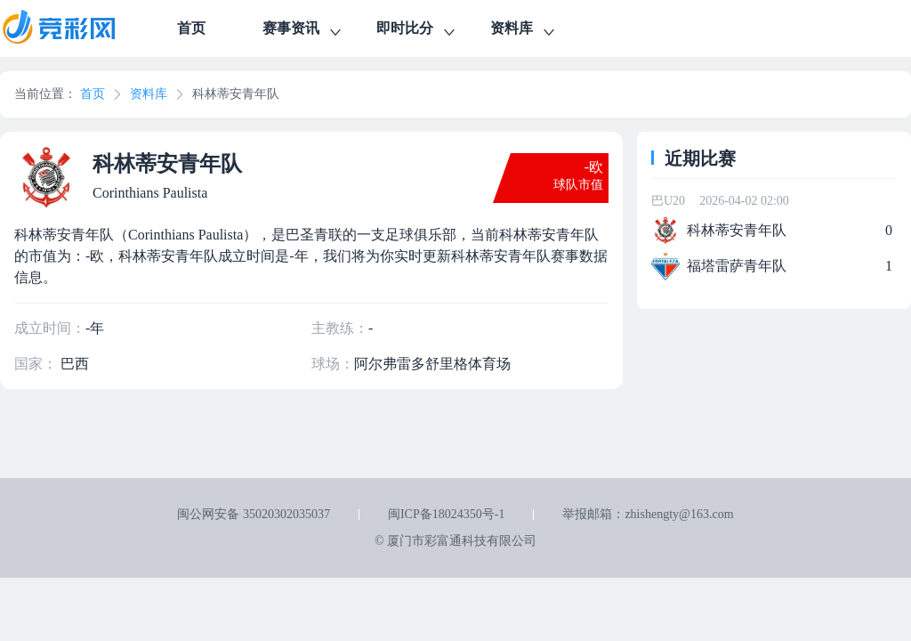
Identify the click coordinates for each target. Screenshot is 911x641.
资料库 (524, 30)
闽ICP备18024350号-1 (446, 514)
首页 (191, 28)
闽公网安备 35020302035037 (253, 514)
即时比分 (417, 30)
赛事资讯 (303, 30)
